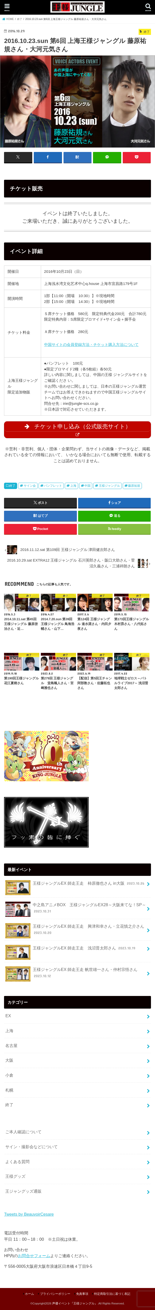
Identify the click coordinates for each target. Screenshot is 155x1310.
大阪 (9, 1060)
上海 (73, 485)
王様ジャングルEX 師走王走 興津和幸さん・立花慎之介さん (74, 930)
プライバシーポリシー (55, 1293)
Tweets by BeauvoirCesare (29, 1214)
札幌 (9, 1089)
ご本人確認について (23, 1131)
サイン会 (30, 485)
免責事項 (82, 1293)
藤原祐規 (134, 485)
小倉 (9, 1075)
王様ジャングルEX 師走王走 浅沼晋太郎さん (70, 950)
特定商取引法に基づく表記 (112, 1293)
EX (8, 1015)
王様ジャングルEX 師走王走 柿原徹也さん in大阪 (75, 885)
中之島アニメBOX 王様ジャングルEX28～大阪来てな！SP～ (75, 909)
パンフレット (53, 485)
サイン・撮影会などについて (31, 1146)
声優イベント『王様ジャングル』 (75, 1303)
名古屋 (11, 1045)
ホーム (29, 1293)
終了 (12, 485)
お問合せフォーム (34, 1255)
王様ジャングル (109, 485)
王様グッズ (15, 1176)
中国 (87, 485)
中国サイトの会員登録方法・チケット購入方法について (91, 344)
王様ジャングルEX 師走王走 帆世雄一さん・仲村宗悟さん (71, 973)
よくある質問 (17, 1161)
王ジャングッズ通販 (23, 1191)
